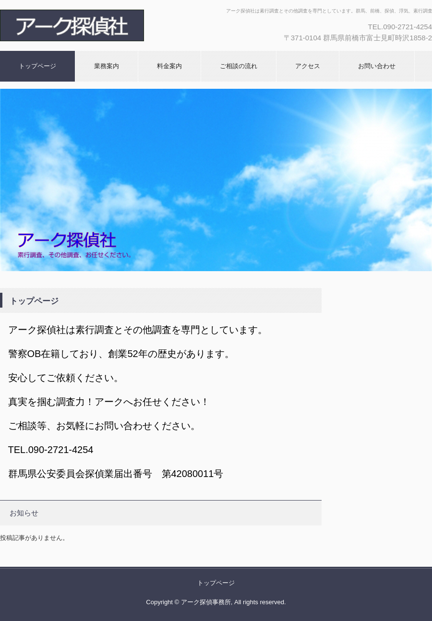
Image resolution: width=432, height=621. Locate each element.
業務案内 (106, 66)
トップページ (37, 66)
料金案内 (169, 66)
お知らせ (24, 513)
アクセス (307, 66)
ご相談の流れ (238, 66)
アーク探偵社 (103, 25)
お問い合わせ (377, 66)
